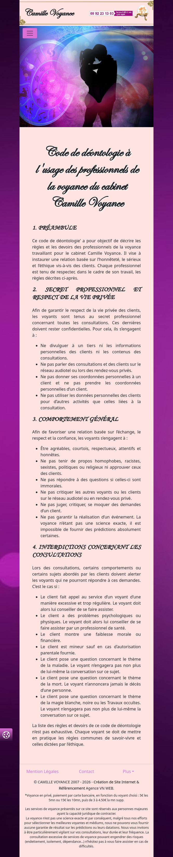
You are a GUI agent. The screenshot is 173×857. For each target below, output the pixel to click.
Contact (86, 771)
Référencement (72, 788)
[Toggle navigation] (30, 33)
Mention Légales (42, 771)
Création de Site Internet (115, 781)
